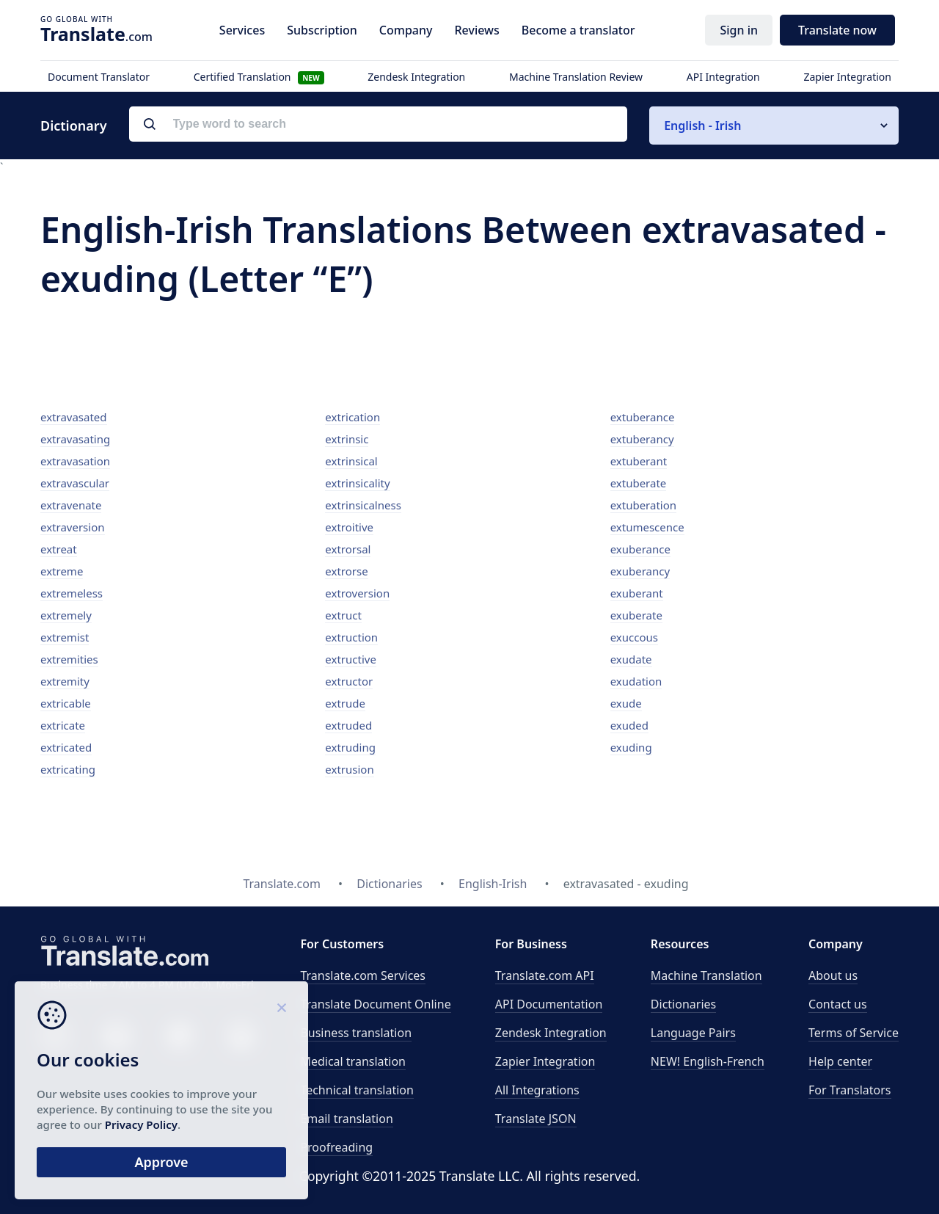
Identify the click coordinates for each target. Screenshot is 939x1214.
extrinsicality (357, 483)
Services (242, 30)
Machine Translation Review (576, 77)
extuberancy (642, 439)
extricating (67, 769)
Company (406, 30)
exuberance (640, 549)
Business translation (356, 1033)
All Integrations (537, 1090)
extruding (350, 747)
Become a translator (578, 30)
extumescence (647, 527)
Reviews (476, 30)
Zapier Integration (847, 77)
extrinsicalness (363, 505)
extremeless (71, 593)
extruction (351, 637)
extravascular (74, 483)
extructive (350, 659)
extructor (349, 681)
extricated (66, 747)
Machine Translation (706, 975)
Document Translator (99, 77)
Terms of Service (853, 1033)
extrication (352, 417)
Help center (840, 1061)
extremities (69, 659)
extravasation (75, 461)
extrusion (349, 769)
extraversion (72, 527)
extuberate (638, 483)
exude (626, 703)
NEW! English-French (707, 1061)
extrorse (346, 571)
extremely (66, 615)
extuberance (642, 417)
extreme (61, 571)
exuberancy (640, 571)
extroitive (349, 527)
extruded (348, 725)
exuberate (636, 615)
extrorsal (347, 549)
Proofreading (336, 1147)
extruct (343, 615)
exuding (631, 747)
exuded (629, 725)
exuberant (636, 593)
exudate (631, 659)
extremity (64, 681)
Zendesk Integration (416, 77)
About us (833, 975)
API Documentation (549, 1004)
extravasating (75, 439)
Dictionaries (683, 1004)
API (544, 975)
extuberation (643, 505)
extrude (345, 703)
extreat (58, 549)
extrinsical (351, 461)
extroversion (357, 593)
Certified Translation (259, 77)
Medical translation (353, 1061)
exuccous (634, 637)
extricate (62, 725)
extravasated (73, 417)
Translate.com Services (362, 975)
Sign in (739, 30)
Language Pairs (693, 1033)
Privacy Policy (141, 1124)
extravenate (70, 505)
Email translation (346, 1119)
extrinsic (346, 439)
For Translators (849, 1090)
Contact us (837, 1004)
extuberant (638, 461)
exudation (636, 681)
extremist (64, 637)
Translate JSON (536, 1119)
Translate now (837, 30)
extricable (65, 703)
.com (96, 33)
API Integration (723, 77)
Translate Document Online (375, 1004)
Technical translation (357, 1090)
